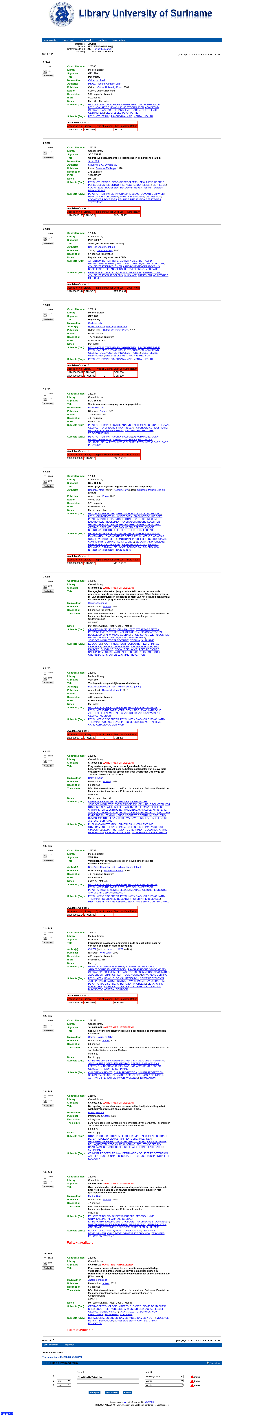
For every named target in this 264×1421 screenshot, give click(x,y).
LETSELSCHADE (145, 530)
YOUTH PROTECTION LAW (145, 986)
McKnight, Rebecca (116, 326)
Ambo (103, 411)
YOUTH (107, 643)
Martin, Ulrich (95, 1196)
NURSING (106, 722)
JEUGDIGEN (122, 801)
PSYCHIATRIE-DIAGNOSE (142, 707)
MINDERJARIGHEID (111, 1066)
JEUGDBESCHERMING (151, 1060)
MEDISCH (144, 355)
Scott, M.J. (93, 161)
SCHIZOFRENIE (158, 427)
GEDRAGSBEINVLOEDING (103, 524)
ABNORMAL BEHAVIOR (146, 436)
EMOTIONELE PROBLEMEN (103, 521)
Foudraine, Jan (96, 407)
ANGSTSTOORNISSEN (138, 185)
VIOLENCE (132, 1077)
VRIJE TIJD (125, 1306)
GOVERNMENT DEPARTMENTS (149, 832)
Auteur (105, 1040)
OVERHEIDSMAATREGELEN (146, 807)
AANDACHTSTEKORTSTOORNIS (141, 266)
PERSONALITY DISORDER (103, 196)
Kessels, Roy (121, 490)
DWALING (129, 1066)
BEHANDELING (96, 190)
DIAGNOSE (106, 110)
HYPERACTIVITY (152, 272)
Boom (105, 496)
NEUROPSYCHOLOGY (134, 544)
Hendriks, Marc (96, 490)
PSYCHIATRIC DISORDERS (103, 719)
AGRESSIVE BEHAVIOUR (128, 1320)
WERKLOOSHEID (159, 634)
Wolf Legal (105, 952)
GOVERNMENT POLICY (101, 827)
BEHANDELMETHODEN (127, 110)
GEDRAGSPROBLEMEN (124, 182)
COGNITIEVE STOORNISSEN (140, 519)
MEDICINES (94, 278)
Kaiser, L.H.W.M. (115, 949)
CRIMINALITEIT (126, 629)
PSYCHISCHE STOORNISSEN (127, 107)
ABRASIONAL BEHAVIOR (110, 724)
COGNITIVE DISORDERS (102, 539)
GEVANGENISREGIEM (100, 1141)
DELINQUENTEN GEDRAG (103, 1144)
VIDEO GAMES (137, 1318)
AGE (151, 1075)
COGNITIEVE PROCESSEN (103, 187)
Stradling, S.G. (96, 164)
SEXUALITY (94, 1075)
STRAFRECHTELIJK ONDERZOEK (107, 969)
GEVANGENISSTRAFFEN (115, 1138)
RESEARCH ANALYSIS (117, 832)
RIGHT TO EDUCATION (128, 1230)
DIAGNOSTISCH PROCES (147, 516)
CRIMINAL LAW (124, 981)
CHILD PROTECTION (125, 1072)
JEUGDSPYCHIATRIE (157, 972)
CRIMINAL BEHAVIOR (114, 547)
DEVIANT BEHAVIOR (152, 193)
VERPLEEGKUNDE (128, 710)
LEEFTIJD (93, 1066)
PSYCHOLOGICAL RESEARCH (121, 978)
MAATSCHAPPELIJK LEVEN (130, 1141)
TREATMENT (95, 202)
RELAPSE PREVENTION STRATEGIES (139, 199)
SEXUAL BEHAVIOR (113, 1075)
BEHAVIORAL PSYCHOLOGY (104, 544)
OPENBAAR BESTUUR (100, 801)
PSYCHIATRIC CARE (148, 442)
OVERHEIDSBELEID (126, 804)
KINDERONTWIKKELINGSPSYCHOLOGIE (111, 1221)
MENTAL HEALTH (143, 116)
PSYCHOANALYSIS (121, 116)
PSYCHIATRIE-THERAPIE (102, 710)
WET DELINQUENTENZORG (147, 1147)
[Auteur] (106, 606)
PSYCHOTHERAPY (98, 116)
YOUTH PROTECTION (150, 1072)
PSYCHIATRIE (96, 104)
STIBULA (135, 640)
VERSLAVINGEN (109, 1311)
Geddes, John (113, 83)
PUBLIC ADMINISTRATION (103, 824)
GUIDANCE (130, 275)
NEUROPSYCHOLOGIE (101, 530)
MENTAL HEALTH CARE (101, 901)
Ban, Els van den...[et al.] (101, 247)
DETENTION (161, 1153)
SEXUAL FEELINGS (137, 1075)
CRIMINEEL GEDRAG (112, 527)
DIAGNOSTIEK (133, 974)
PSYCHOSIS (145, 439)
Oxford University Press (109, 87)
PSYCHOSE (141, 427)
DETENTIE (94, 1138)
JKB (90, 820)
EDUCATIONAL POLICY (101, 1230)
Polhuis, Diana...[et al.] (129, 686)
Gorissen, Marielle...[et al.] (151, 490)
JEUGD (112, 629)
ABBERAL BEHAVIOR (128, 901)
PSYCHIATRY (95, 978)
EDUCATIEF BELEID (99, 1216)
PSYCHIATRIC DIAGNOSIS (149, 536)
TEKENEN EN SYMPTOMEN (120, 104)
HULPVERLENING (134, 269)
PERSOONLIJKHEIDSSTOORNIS (106, 185)
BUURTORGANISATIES (132, 637)
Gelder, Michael (96, 80)
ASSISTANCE (160, 275)
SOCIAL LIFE (128, 1156)
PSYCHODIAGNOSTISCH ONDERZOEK (110, 516)
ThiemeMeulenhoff (111, 690)
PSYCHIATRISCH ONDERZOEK (135, 887)
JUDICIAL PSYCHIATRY (101, 981)
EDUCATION (95, 643)
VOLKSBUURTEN (129, 632)
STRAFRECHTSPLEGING (140, 966)
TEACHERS (158, 1233)
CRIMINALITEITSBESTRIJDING (105, 809)
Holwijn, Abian (95, 778)
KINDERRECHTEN (98, 1060)
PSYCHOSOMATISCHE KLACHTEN (140, 521)
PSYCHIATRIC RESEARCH (115, 899)
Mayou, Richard (96, 83)
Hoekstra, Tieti (107, 686)
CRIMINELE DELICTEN (151, 804)
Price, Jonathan (96, 326)
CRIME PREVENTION (152, 978)
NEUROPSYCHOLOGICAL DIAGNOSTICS (111, 533)
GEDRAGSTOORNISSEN (130, 972)
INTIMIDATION (147, 1077)
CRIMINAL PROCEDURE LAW (104, 1153)
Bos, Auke (93, 686)
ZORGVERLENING (98, 433)
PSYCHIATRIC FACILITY (122, 442)
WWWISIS (149, 1399)
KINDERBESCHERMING (123, 1060)
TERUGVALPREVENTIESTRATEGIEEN (141, 187)
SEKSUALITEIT (96, 1063)
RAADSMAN (95, 1147)
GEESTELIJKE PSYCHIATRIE (121, 112)
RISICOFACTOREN (151, 632)
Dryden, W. (111, 164)
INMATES (114, 1156)
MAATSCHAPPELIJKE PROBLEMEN (108, 1224)
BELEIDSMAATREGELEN (131, 1227)
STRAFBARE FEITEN (147, 629)
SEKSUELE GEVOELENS (145, 1063)
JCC (96, 820)
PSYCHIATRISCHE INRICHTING (106, 430)
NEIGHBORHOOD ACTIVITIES (129, 643)
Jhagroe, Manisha (97, 1279)
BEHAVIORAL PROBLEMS (125, 193)
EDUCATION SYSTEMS (101, 1236)
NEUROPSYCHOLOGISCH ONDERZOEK (138, 513)
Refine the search (102, 49)
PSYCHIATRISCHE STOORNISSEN (107, 707)
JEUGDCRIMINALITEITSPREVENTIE (108, 640)
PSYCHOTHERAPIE (149, 104)
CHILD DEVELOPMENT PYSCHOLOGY (128, 1233)
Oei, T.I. (92, 949)
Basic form (215, 1359)
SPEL (91, 1309)
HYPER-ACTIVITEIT (153, 263)
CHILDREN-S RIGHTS (100, 1072)
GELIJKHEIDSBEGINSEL (117, 1147)
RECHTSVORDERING (149, 1144)
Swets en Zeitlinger (106, 168)
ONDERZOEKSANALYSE (138, 809)
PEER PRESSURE (149, 649)
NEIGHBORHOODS (141, 646)
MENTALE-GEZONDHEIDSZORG (127, 713)
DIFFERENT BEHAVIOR (112, 1077)
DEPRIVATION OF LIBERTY (137, 1153)
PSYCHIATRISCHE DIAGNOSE (105, 519)
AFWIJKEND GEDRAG (152, 182)
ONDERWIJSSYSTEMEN (101, 1227)
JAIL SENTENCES (98, 1156)
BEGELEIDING (96, 269)
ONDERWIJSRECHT (123, 1216)
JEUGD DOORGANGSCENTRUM (137, 812)
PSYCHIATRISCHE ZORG (139, 430)
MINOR (159, 1075)
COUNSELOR (144, 1156)
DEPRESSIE (159, 185)
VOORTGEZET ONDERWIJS (135, 1311)
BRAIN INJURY (123, 550)
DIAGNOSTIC (95, 989)
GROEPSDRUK (140, 634)
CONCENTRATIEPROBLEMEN (105, 266)
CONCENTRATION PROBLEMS (105, 275)
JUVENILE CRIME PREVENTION (127, 654)
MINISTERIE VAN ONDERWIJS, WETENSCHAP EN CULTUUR (132, 818)
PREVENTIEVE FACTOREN (103, 632)
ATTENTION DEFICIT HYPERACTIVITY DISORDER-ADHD (120, 260)
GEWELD (93, 1068)
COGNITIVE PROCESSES (102, 199)
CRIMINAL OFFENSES (128, 827)
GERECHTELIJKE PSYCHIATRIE (106, 966)
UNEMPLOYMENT (98, 652)
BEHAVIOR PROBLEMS (133, 983)
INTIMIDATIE (107, 1068)
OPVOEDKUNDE (97, 629)
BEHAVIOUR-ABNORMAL (155, 901)
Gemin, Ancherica (97, 603)
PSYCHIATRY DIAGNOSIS (134, 719)
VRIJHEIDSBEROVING (127, 1136)
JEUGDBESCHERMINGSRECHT (106, 974)
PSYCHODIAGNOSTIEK (101, 513)
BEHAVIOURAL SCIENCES (103, 1318)
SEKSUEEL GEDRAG (118, 1063)
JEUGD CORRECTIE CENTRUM (134, 815)
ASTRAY (92, 1077)
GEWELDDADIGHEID (154, 1306)
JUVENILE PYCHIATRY (116, 986)
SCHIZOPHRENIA (98, 442)
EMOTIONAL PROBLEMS (131, 539)
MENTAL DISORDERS (125, 439)
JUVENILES (125, 824)
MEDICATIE (152, 269)
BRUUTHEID (103, 1309)
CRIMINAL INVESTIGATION (149, 981)
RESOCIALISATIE (156, 1141)
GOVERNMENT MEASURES (142, 829)
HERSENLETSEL (124, 530)
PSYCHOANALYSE (98, 107)
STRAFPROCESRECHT (101, 1136)
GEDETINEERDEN (141, 1138)
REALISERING (127, 1144)
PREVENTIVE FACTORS (115, 646)
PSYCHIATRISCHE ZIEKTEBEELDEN (108, 890)
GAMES (137, 1306)
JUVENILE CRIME (143, 824)
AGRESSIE (117, 1309)
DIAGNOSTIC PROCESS (119, 536)
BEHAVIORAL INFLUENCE (119, 541)
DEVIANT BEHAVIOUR (100, 1320)
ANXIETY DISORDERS (131, 196)
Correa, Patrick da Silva (100, 1037)
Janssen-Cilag (104, 250)
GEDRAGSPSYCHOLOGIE (139, 527)
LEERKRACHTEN (156, 1224)
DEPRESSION (153, 196)
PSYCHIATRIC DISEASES (146, 899)
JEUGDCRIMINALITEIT (100, 804)
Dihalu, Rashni (96, 1112)
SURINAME (147, 640)
